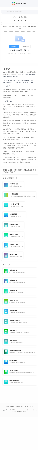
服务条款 (18, 440)
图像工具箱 (12, 443)
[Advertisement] (19, 20)
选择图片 (14, 58)
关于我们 (6, 440)
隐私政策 (23, 440)
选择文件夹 (25, 58)
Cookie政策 (30, 440)
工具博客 (12, 440)
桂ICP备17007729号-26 (29, 443)
